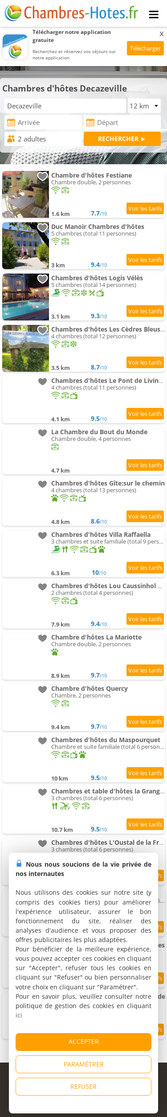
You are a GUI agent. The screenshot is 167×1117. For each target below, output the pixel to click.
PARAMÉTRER (84, 1064)
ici (19, 1015)
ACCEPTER (84, 1041)
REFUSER (83, 1086)
